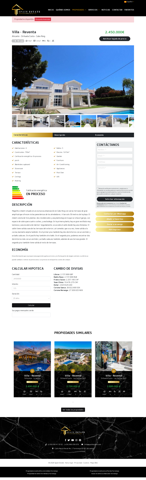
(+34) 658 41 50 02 (55, 444)
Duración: (16, 294)
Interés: (15, 284)
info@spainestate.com (92, 444)
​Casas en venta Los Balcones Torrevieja (104, 473)
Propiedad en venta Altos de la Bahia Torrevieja (42, 471)
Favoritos (129, 10)
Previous (14, 79)
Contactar (117, 10)
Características (21, 135)
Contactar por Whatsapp (115, 214)
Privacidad (78, 463)
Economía (99, 135)
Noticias (106, 10)
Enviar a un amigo (115, 224)
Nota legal (69, 463)
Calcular (31, 305)
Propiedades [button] (79, 10)
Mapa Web (94, 463)
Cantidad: (16, 274)
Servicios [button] (93, 10)
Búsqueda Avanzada (43, 19)
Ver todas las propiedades (73, 409)
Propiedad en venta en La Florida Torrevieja (104, 471)
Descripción (60, 135)
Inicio (51, 10)
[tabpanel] (32, 370)
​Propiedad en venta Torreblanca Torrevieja (41, 473)
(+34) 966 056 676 (71, 444)
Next (131, 79)
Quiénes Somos (63, 10)
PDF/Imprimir (115, 229)
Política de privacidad (127, 190)
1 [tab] (73, 402)
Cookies (86, 463)
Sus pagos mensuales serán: (23, 310)
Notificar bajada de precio (114, 39)
